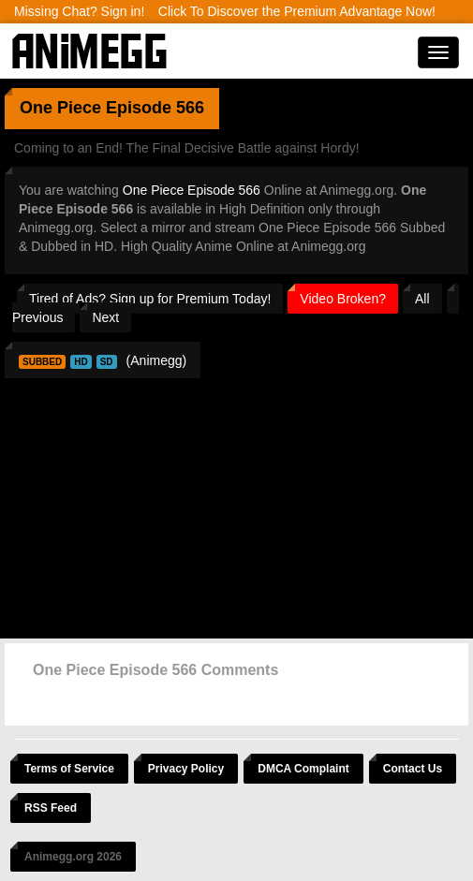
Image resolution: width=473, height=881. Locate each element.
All (422, 298)
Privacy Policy (186, 768)
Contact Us (412, 768)
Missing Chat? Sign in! (79, 11)
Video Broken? (343, 298)
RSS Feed (50, 808)
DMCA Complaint (303, 768)
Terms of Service (69, 768)
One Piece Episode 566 (191, 190)
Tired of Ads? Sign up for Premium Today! (150, 298)
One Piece (60, 107)
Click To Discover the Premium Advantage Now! (297, 11)
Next (105, 317)
